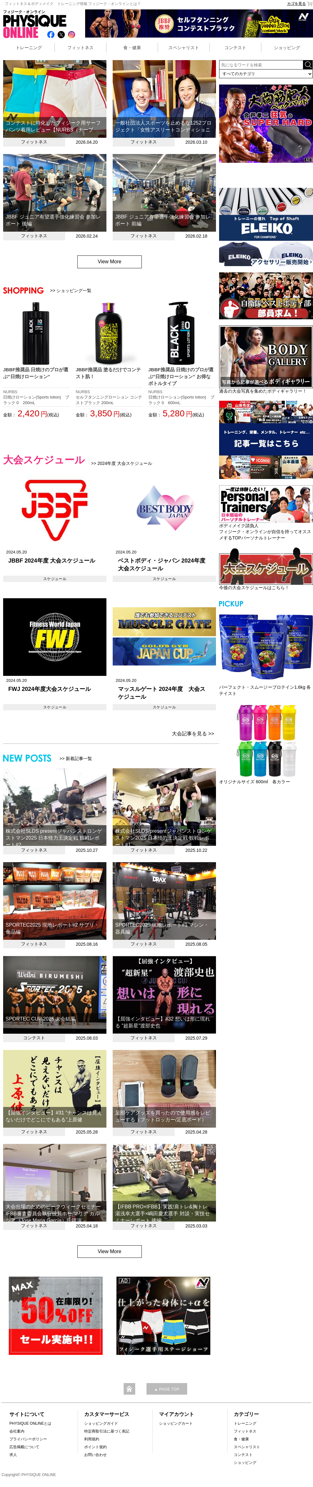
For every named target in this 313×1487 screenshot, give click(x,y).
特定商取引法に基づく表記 (106, 1431)
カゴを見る (300, 4)
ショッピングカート (176, 1423)
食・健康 (132, 47)
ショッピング (287, 47)
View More (109, 261)
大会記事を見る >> (193, 733)
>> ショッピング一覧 (70, 290)
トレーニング (29, 47)
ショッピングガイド (101, 1423)
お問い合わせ (95, 1455)
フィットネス (80, 47)
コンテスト (235, 47)
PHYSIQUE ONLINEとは (30, 1423)
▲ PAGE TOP (166, 1389)
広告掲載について (24, 1447)
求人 (13, 1455)
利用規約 (91, 1439)
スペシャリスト (183, 47)
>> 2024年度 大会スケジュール (121, 463)
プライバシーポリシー (28, 1439)
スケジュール (54, 579)
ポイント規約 (95, 1447)
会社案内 (16, 1431)
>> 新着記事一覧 (75, 758)
